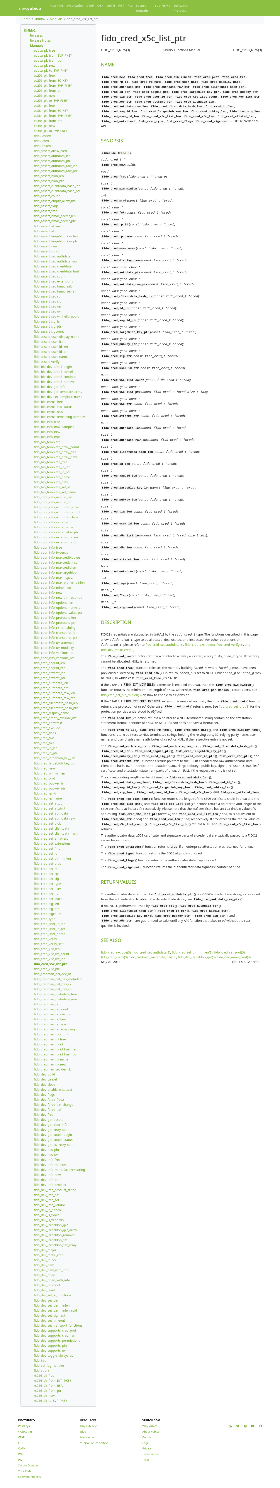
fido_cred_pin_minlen (49, 773)
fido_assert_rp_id (46, 251)
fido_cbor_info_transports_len (55, 633)
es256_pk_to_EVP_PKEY (51, 100)
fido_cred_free (44, 743)
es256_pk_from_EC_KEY (51, 80)
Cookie (146, 1437)
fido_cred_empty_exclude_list (55, 718)
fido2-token (42, 146)
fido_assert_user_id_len (51, 347)
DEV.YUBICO (26, 1420)
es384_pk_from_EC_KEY (51, 110)
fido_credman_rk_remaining (54, 1029)
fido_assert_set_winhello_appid (56, 316)
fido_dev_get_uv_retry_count (54, 1145)
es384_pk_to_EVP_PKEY (51, 131)
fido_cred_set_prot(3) (234, 667)
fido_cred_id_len (45, 748)
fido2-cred (41, 141)
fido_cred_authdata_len (51, 683)
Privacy (146, 1448)
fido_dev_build (44, 1074)
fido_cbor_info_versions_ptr (54, 658)
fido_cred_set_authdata (51, 813)
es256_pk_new (44, 95)
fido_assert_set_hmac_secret (54, 291)
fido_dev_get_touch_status (53, 1140)
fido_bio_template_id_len (52, 467)
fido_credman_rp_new (50, 1064)
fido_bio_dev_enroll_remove (54, 382)
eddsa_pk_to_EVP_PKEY (51, 70)
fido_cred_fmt (44, 738)
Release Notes (40, 40)
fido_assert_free (45, 211)
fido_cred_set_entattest (51, 838)
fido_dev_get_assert (48, 1120)
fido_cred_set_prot (47, 863)
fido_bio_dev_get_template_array (58, 392)
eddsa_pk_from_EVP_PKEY (53, 55)
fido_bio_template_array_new (55, 457)
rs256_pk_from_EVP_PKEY (52, 1380)
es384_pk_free (44, 105)
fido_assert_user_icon (49, 342)
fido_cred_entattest (48, 723)
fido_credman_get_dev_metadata (58, 979)
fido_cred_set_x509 (47, 899)
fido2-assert (42, 136)
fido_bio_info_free (47, 422)
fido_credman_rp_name (51, 1059)
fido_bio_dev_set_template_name (58, 397)
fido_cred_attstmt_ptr (49, 678)
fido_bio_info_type (47, 437)
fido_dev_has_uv (46, 1155)
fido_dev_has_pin (46, 1150)
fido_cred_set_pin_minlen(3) (121, 656)
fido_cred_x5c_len (46, 949)
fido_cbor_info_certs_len (51, 522)
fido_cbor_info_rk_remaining (54, 628)
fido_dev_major (45, 1250)
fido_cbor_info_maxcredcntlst (55, 562)
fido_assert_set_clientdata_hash (57, 271)
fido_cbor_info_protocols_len (55, 617)
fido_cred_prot (44, 778)
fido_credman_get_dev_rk (52, 984)
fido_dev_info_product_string (55, 1190)
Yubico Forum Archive (94, 1443)
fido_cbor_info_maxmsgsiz (53, 577)
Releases (36, 35)
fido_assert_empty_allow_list (54, 201)
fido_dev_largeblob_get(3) (197, 908)
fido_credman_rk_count (51, 1009)
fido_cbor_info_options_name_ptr (58, 607)
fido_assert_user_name (51, 357)
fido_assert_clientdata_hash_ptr (57, 191)
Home (25, 19)
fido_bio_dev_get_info (49, 387)
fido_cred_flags (45, 733)
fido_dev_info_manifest (51, 1165)
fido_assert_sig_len (47, 321)
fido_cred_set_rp (46, 874)
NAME (107, 64)
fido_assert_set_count (49, 276)
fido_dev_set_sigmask (49, 1315)
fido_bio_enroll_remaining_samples (59, 417)
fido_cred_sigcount (47, 914)
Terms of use (150, 1454)
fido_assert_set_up (47, 306)
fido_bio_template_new (51, 482)
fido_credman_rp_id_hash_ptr (55, 1054)
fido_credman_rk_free (50, 1019)
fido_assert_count (47, 196)
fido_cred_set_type (47, 884)
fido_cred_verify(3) (229, 608)
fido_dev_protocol (47, 1285)
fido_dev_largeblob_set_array (55, 1245)
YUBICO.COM (151, 1420)
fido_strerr (41, 1370)
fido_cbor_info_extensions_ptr (56, 542)
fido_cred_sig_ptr (46, 909)
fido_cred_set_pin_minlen (52, 858)
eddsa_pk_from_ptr (48, 60)
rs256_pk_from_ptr (47, 1390)
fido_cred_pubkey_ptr (49, 788)
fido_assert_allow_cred (50, 151)
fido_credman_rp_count (51, 1034)
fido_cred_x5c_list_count (51, 954)
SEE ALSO (111, 891)
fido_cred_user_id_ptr (49, 929)
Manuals (56, 19)
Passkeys (56, 5)
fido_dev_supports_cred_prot (55, 1330)
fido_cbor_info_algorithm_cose (56, 507)
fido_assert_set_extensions (53, 281)
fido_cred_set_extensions (52, 843)
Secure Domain (142, 8)
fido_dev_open (44, 1275)
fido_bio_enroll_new (48, 412)
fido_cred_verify (45, 939)
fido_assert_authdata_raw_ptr (55, 171)
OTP (100, 5)
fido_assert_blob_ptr (49, 181)
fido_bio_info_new (47, 432)
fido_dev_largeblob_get (51, 1225)
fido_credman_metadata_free (55, 994)
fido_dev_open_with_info (52, 1280)
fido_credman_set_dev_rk (52, 1069)
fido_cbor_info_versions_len (54, 653)
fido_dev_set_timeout (49, 1320)
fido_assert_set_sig (47, 301)
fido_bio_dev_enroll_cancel (53, 372)
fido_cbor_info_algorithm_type (56, 517)
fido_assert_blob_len (49, 176)
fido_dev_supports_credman (54, 1335)
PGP (121, 5)
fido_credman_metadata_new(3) (152, 908)
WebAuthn (75, 5)
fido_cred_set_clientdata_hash (56, 833)
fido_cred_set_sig (46, 879)
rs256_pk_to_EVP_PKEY (50, 1400)
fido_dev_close (44, 1084)
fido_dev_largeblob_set (50, 1240)
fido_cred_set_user (47, 889)
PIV (130, 5)
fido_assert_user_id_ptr (51, 352)
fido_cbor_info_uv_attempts (54, 643)
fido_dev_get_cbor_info (51, 1125)
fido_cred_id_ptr (45, 753)
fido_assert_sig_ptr (47, 326)
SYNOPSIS (112, 138)
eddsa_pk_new (44, 65)
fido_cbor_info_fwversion (52, 552)
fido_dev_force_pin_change (53, 1104)
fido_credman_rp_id (48, 1044)
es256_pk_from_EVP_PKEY (53, 85)
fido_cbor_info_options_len (53, 602)
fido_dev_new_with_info (51, 1270)
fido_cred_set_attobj (48, 803)
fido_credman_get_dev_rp (52, 989)
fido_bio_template (47, 442)
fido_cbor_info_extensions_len (56, 537)
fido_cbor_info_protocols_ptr (55, 623)
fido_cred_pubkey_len (49, 783)
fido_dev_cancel (45, 1079)
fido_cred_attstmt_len (49, 673)
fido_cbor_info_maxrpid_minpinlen (59, 582)
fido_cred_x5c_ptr (46, 969)
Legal (145, 1443)
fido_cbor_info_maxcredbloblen (57, 557)
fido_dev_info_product (50, 1185)
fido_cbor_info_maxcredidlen (55, 567)
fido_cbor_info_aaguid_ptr (53, 502)
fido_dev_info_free (47, 1160)
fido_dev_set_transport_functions (58, 1325)
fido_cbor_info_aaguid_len (53, 497)
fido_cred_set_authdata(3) (164, 608)
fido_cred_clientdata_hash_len (56, 703)
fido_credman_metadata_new (55, 999)
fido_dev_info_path (47, 1180)
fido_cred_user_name (49, 934)
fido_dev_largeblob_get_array (55, 1230)
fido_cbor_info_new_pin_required (58, 597)
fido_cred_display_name (51, 713)
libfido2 (40, 19)
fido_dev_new (44, 1265)
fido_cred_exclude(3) (200, 608)
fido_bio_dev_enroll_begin (53, 367)
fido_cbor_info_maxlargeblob (55, 572)
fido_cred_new (44, 768)
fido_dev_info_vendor (49, 1205)
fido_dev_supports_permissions (57, 1340)
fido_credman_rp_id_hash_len (55, 1049)
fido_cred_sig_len (46, 904)
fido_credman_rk (46, 1004)
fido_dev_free (43, 1115)
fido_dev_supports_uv (50, 1350)
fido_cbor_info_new (48, 592)
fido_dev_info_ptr (46, 1195)
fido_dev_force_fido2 (49, 1099)
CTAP (90, 5)
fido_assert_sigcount (49, 331)
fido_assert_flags (46, 206)
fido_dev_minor (45, 1260)
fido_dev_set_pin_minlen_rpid (55, 1310)
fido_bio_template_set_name (55, 492)
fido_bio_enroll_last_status (53, 407)
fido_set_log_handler (49, 1365)
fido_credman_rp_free (50, 1039)
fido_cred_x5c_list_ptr (50, 964)
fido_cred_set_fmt (47, 848)
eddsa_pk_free (44, 50)
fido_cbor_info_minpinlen (52, 587)
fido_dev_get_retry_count (52, 1130)
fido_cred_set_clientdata (51, 828)
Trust (145, 1460)
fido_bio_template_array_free (55, 452)
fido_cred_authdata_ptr (51, 688)
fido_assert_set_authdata (52, 256)
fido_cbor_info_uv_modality (54, 648)
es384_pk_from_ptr (48, 121)
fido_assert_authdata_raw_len (55, 166)
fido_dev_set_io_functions (52, 1295)
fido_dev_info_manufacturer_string (59, 1170)
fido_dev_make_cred (48, 1255)
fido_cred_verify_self (48, 944)
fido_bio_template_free (50, 462)
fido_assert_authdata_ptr (52, 161)
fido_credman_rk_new (50, 1024)
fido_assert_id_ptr (47, 231)
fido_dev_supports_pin (50, 1345)
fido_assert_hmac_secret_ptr (54, 221)
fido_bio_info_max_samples (54, 427)
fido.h (124, 151)
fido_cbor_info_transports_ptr (55, 638)
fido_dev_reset (44, 1290)
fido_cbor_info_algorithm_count (57, 512)
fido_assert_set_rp (47, 296)
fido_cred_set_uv (46, 894)
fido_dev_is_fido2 (46, 1215)
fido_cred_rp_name (48, 798)
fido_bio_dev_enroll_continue (55, 377)
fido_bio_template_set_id (52, 487)
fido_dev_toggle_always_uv (53, 1355)
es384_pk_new (44, 126)
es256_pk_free (44, 75)
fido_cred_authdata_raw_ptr (54, 698)
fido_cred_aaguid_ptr (49, 668)
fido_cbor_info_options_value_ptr (58, 612)
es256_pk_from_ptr (48, 90)
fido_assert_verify (46, 362)
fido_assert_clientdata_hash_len (57, 186)
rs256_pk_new (44, 1395)
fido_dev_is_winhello (49, 1220)
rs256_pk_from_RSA (48, 1385)
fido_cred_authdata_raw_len (54, 693)
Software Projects (180, 8)
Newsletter (87, 1437)
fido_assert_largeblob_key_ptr (55, 241)
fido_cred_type (44, 919)
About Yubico (151, 1432)
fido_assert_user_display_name (56, 337)
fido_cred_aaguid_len (49, 663)
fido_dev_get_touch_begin (53, 1135)
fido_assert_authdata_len (52, 156)
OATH (111, 5)
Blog (83, 1432)
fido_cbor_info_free (48, 547)
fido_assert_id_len (47, 226)
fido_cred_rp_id (45, 793)
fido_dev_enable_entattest (53, 1089)
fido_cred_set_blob (47, 823)
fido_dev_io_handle (48, 1210)
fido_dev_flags (44, 1094)
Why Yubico (149, 1426)
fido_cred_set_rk (46, 869)
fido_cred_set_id (45, 853)
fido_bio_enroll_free (48, 402)
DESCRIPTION (116, 586)
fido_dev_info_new (47, 1175)
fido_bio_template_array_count (56, 447)
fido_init (40, 1360)
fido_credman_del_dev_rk (52, 974)
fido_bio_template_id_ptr (52, 472)
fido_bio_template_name (52, 477)
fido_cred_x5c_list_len (49, 959)
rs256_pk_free (44, 1375)
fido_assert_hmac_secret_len (55, 216)
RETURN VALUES (118, 835)
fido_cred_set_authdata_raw (54, 818)
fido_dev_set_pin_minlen (52, 1305)
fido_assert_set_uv (47, 311)
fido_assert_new (45, 246)
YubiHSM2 (162, 5)
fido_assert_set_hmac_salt (53, 286)
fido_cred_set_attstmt (49, 808)
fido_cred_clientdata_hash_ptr (56, 708)
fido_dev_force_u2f (47, 1110)
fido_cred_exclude (47, 728)
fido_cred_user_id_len (49, 924)
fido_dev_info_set (46, 1200)
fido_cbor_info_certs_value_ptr (56, 532)
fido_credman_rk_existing (52, 1014)
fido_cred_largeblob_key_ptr (54, 763)
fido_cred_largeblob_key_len (54, 758)
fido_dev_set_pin (46, 1300)
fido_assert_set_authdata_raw (55, 261)
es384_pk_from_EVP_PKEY (53, 115)
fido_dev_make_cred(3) (117, 613)
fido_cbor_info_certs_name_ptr (56, 527)
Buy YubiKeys (88, 1426)
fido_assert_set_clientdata (52, 266)
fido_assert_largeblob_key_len (56, 236)
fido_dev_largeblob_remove (54, 1235)
